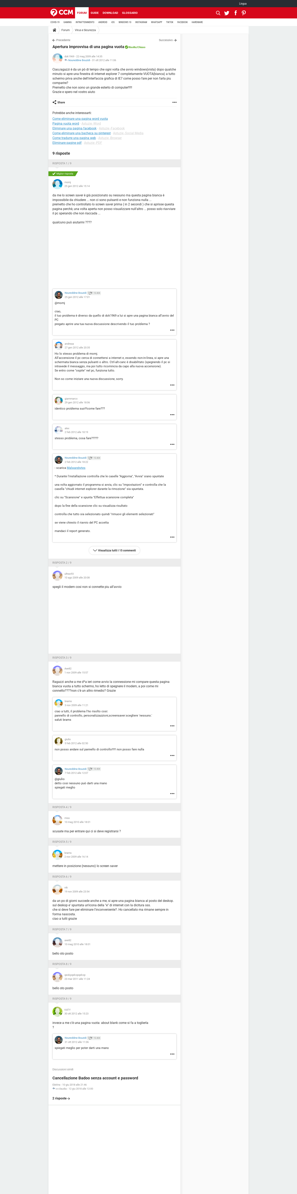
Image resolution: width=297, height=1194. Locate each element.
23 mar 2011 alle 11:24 (77, 978)
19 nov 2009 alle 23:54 (76, 891)
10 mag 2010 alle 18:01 (77, 822)
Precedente (63, 40)
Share (61, 102)
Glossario (130, 12)
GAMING (67, 22)
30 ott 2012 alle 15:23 (76, 1013)
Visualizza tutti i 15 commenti (117, 550)
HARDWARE (197, 22)
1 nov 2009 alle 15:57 (76, 672)
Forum (82, 12)
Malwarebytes (76, 468)
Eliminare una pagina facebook (74, 128)
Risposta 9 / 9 (61, 998)
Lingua (243, 3)
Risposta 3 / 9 (61, 657)
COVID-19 (54, 22)
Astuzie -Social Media (128, 133)
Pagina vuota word (65, 123)
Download (110, 12)
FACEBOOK (182, 22)
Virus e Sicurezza (85, 30)
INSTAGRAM (141, 22)
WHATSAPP (156, 22)
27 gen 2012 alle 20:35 (77, 347)
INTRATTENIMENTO (85, 22)
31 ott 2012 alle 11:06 (104, 60)
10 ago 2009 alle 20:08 (77, 577)
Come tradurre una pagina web (74, 138)
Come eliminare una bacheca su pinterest (81, 133)
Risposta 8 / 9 (61, 964)
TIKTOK (169, 22)
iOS (112, 22)
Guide (95, 12)
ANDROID (102, 22)
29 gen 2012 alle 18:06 (77, 402)
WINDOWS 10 (124, 22)
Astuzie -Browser (110, 138)
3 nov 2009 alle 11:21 (76, 705)
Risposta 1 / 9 (61, 163)
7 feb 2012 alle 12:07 (76, 772)
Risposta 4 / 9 (61, 807)
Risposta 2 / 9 (61, 562)
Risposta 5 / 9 (61, 841)
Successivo (166, 40)
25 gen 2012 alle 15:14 (77, 186)
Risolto (132, 47)
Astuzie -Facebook (112, 128)
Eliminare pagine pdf (67, 143)
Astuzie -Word (91, 123)
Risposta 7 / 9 (61, 929)
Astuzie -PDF (93, 143)
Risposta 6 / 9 (61, 876)
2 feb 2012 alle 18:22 (76, 461)
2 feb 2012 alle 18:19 (76, 432)
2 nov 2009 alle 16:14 (76, 856)
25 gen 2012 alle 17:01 (77, 297)
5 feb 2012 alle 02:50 (76, 743)
